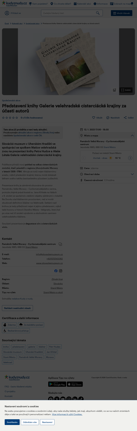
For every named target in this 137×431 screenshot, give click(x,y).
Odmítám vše (30, 422)
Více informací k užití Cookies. (67, 414)
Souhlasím (12, 422)
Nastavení (47, 422)
